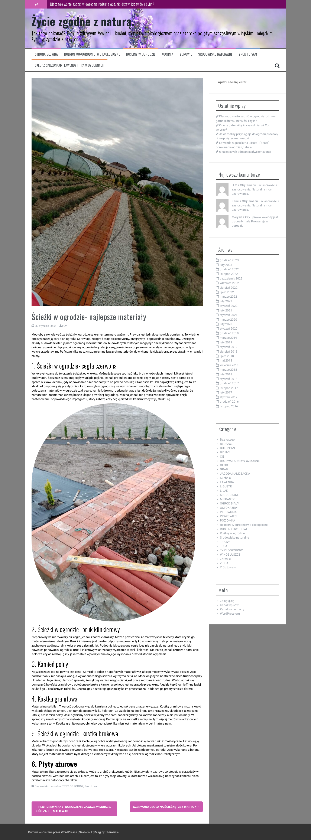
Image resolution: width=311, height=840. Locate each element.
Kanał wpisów (229, 605)
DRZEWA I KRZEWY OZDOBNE (240, 461)
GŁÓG (224, 465)
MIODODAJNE (229, 495)
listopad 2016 (229, 406)
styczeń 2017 (228, 397)
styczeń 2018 (228, 378)
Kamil (235, 201)
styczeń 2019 (228, 347)
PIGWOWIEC (228, 516)
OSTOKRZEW (228, 507)
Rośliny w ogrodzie (140, 54)
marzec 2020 (228, 319)
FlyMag (96, 831)
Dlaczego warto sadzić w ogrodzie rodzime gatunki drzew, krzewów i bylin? (102, 4)
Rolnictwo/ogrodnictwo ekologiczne (92, 54)
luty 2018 (226, 374)
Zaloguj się (227, 600)
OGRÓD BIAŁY (229, 503)
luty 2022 (226, 301)
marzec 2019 (228, 337)
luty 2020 (226, 324)
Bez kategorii (228, 439)
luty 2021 (226, 310)
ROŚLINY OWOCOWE (234, 529)
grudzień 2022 (229, 269)
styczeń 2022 (228, 305)
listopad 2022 (229, 273)
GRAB (224, 469)
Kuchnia (167, 54)
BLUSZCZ (226, 443)
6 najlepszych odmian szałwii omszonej (245, 151)
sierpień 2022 (228, 287)
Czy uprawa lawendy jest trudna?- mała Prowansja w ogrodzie (255, 221)
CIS (222, 456)
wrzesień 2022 (229, 283)
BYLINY (225, 452)
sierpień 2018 (228, 351)
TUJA (223, 546)
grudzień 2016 (229, 401)
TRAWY (225, 541)
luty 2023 (226, 265)
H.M (64, 325)
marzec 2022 (228, 296)
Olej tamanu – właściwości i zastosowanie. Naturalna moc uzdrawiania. (254, 189)
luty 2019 (226, 342)
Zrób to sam (248, 54)
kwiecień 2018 (229, 365)
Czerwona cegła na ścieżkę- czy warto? (166, 806)
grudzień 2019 (229, 333)
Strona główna (46, 54)
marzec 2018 (228, 369)
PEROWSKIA (228, 512)
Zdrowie (186, 54)
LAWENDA (227, 482)
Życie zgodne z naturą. (83, 21)
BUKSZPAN (227, 448)
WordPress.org (230, 613)
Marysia (237, 217)
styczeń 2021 (228, 315)
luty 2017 (226, 392)
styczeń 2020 (228, 328)
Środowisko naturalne (215, 54)
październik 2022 (231, 278)
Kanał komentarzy (232, 609)
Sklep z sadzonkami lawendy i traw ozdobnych (69, 65)
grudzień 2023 (229, 260)
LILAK (224, 490)
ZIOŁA (224, 563)
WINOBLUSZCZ (230, 554)
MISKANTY (227, 499)
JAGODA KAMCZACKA (235, 473)
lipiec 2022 (227, 292)
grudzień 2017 (229, 383)
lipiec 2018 (227, 356)
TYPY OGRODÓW (72, 786)
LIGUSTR (226, 486)
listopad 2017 (229, 388)
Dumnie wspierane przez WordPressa (53, 831)
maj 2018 (226, 360)
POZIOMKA (227, 520)
